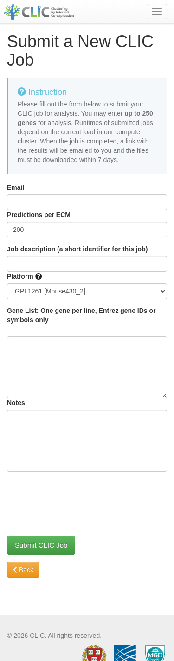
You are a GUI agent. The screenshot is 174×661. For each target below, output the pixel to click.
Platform (20, 276)
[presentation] (77, 497)
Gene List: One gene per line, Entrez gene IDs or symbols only (81, 315)
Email (15, 187)
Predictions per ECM (39, 214)
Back (23, 570)
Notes (16, 402)
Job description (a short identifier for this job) (77, 249)
